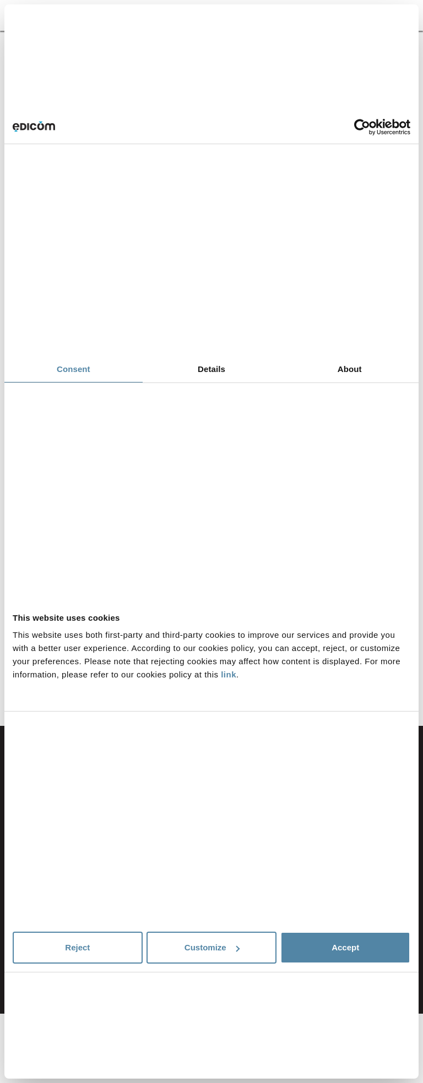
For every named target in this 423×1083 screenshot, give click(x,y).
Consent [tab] (73, 369)
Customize (212, 947)
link (228, 674)
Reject (77, 947)
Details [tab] (211, 369)
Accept (345, 947)
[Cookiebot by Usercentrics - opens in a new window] (362, 127)
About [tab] (350, 369)
